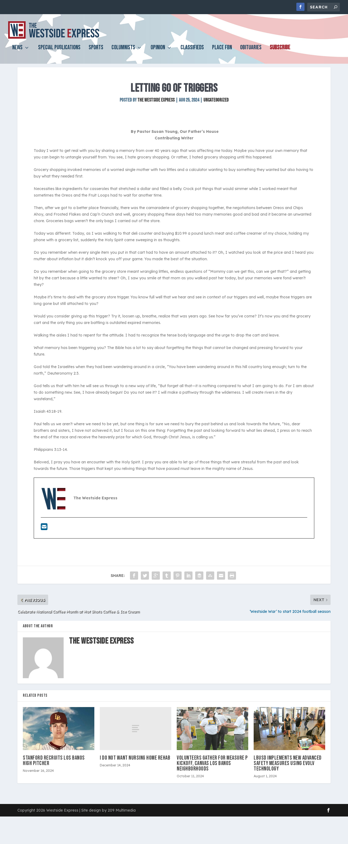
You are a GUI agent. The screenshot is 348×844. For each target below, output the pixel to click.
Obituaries (251, 51)
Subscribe (280, 51)
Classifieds (192, 51)
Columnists (123, 51)
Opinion (158, 51)
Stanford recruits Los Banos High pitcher (54, 770)
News (17, 51)
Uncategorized (216, 110)
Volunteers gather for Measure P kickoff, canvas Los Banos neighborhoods (212, 773)
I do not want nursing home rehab (135, 767)
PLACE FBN (222, 51)
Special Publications (59, 51)
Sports (96, 51)
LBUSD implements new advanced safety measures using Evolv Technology (288, 773)
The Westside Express (156, 110)
